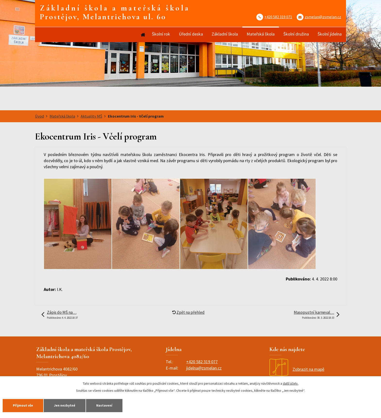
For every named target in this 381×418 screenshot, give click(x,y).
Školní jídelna (330, 34)
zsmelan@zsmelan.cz (323, 16)
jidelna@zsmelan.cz (204, 368)
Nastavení (104, 405)
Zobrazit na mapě (296, 369)
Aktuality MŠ (91, 116)
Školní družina (296, 34)
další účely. (290, 383)
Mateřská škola (261, 34)
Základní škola (225, 34)
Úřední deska (191, 34)
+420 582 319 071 (278, 16)
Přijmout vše (23, 405)
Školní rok (161, 34)
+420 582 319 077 (202, 361)
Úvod (142, 34)
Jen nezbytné (64, 405)
